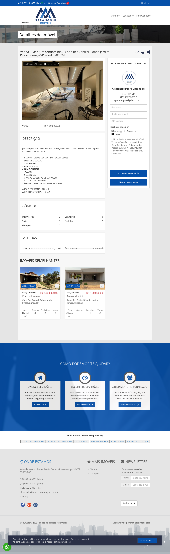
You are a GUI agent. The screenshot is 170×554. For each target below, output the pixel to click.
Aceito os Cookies (147, 540)
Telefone (132, 131)
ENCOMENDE (85, 404)
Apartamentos (117, 441)
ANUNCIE (40, 404)
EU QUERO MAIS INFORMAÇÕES (129, 173)
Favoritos (57, 3)
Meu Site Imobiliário (140, 522)
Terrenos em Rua (99, 441)
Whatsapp (118, 131)
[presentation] (131, 161)
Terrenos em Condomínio (59, 441)
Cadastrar (129, 503)
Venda (115, 15)
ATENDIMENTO (130, 404)
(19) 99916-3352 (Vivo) (31, 3)
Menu (145, 3)
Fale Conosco (143, 15)
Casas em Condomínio (33, 441)
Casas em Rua (81, 441)
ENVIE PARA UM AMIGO (128, 182)
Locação (128, 15)
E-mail (117, 134)
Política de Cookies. (62, 541)
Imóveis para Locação (138, 441)
